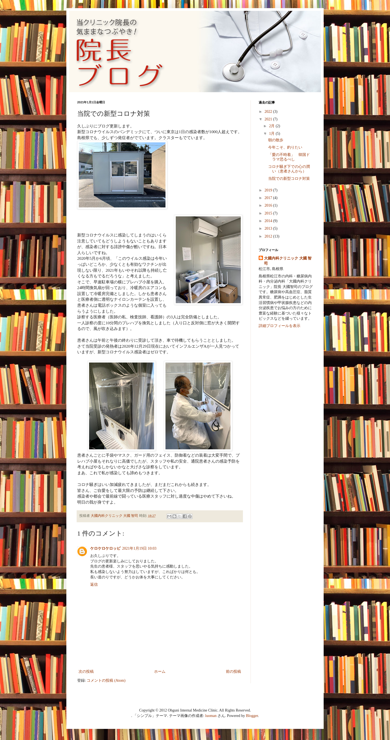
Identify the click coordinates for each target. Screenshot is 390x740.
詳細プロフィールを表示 (279, 326)
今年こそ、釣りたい (285, 147)
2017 (269, 198)
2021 (269, 119)
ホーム (159, 671)
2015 (269, 213)
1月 (272, 134)
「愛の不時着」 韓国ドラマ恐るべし (289, 157)
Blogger (252, 716)
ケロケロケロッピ (105, 548)
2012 (269, 236)
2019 (269, 190)
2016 (269, 205)
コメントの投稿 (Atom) (106, 680)
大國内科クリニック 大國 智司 (287, 261)
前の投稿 (233, 671)
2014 (269, 221)
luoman (211, 716)
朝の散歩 (275, 140)
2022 (269, 112)
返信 (94, 584)
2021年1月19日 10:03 (139, 548)
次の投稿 (86, 671)
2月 (272, 126)
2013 (269, 228)
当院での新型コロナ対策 (289, 179)
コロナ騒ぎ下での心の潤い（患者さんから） (289, 169)
